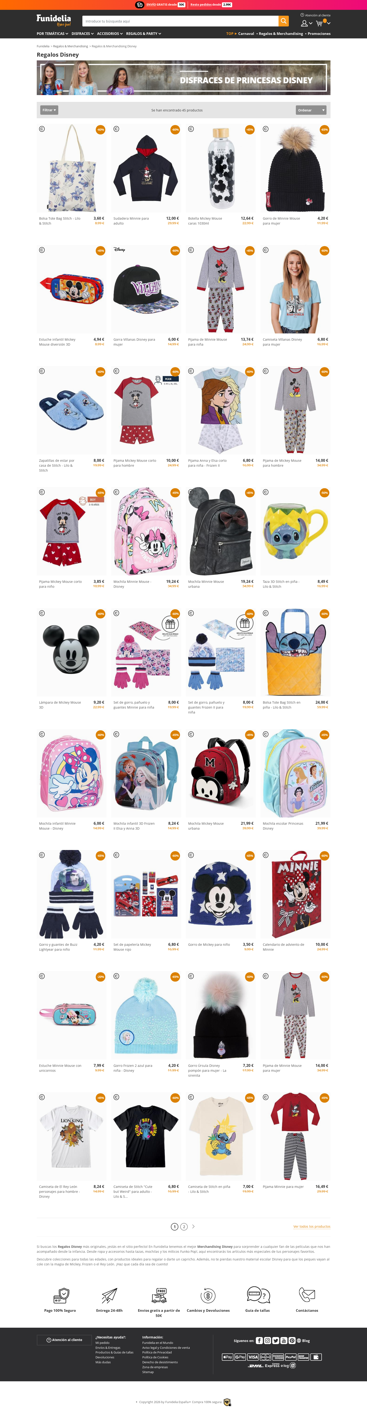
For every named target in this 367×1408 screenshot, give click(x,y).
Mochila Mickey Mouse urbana (206, 826)
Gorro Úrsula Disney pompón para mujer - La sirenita (207, 1070)
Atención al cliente (64, 1340)
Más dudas (103, 1362)
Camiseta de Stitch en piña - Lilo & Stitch (209, 1189)
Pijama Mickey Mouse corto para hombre (135, 463)
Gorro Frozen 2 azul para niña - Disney (133, 1068)
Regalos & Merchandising (70, 46)
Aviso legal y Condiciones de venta (166, 1347)
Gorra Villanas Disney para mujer (134, 342)
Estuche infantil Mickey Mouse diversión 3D (57, 342)
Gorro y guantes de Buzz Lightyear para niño (58, 947)
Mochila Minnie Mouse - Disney (132, 584)
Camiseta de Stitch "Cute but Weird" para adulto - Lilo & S (133, 1191)
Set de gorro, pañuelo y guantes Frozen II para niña (206, 707)
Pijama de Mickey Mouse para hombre (282, 463)
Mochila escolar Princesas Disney (283, 826)
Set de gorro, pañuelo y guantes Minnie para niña (134, 705)
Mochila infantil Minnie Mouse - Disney (57, 826)
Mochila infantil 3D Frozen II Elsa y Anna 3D (134, 826)
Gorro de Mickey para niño (209, 944)
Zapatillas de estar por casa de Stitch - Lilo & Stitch (56, 465)
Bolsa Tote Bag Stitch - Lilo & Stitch (59, 220)
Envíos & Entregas (107, 1347)
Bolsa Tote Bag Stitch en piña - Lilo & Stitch (282, 705)
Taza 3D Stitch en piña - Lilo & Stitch (281, 584)
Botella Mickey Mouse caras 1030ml (205, 220)
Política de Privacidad (157, 1352)
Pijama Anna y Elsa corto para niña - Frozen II (207, 463)
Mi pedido (102, 1343)
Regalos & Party (141, 33)
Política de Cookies (155, 1357)
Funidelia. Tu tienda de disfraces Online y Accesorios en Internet (54, 21)
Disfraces (81, 33)
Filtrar (47, 110)
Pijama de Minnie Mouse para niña (207, 342)
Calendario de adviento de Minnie (283, 947)
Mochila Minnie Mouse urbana (206, 584)
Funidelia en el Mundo (157, 1343)
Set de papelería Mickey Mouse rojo (132, 947)
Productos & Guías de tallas (114, 1352)
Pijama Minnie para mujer (283, 1186)
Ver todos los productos (312, 1226)
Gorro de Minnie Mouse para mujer (281, 220)
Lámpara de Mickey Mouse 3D (60, 705)
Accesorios (108, 33)
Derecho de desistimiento (160, 1362)
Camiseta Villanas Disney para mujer (282, 342)
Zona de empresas (155, 1367)
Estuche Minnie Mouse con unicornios (60, 1068)
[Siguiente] (193, 1227)
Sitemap (148, 1372)
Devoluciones (104, 1357)
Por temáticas (50, 33)
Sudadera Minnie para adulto (131, 220)
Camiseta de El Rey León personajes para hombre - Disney (59, 1191)
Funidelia (43, 46)
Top (229, 33)
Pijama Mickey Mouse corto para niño (60, 584)
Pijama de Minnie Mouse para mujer (282, 1068)
